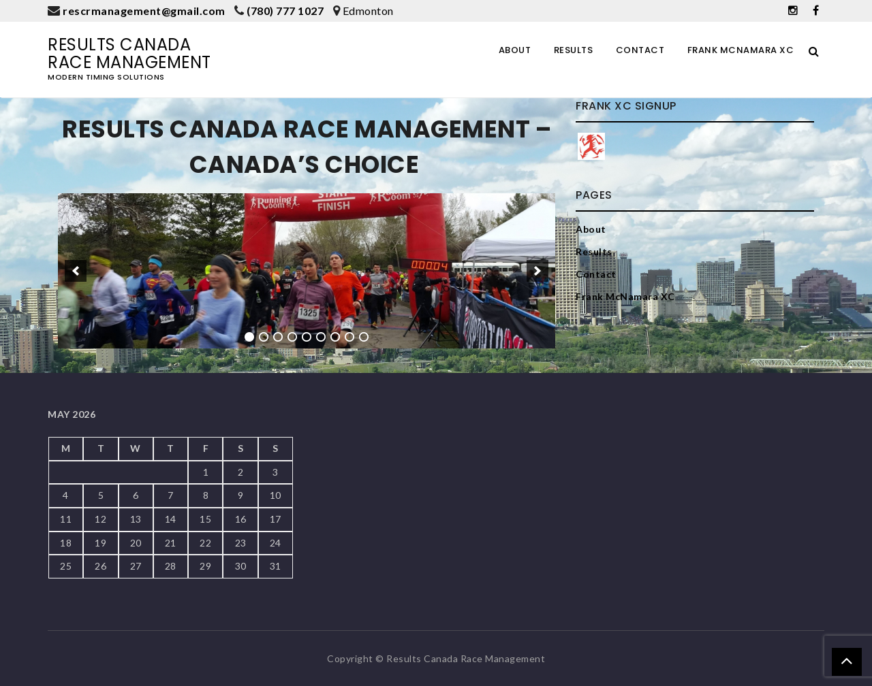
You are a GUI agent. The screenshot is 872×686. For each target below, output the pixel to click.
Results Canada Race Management (129, 53)
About (515, 50)
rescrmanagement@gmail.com (144, 10)
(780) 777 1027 (285, 10)
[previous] (76, 271)
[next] (537, 271)
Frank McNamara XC (740, 50)
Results (573, 50)
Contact (640, 50)
